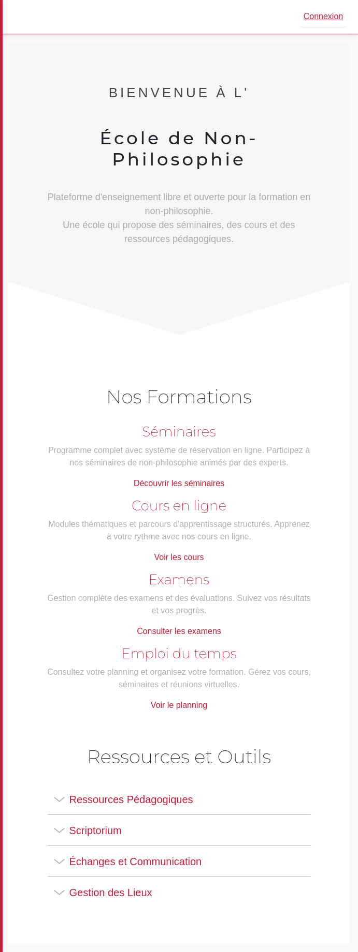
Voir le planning (179, 705)
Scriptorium (95, 830)
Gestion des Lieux (110, 892)
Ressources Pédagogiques (131, 799)
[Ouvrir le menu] (22, 17)
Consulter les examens (179, 631)
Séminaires (179, 432)
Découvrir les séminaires (179, 483)
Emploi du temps (178, 653)
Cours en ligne (179, 505)
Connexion (323, 16)
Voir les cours (179, 557)
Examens (179, 579)
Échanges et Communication (135, 861)
